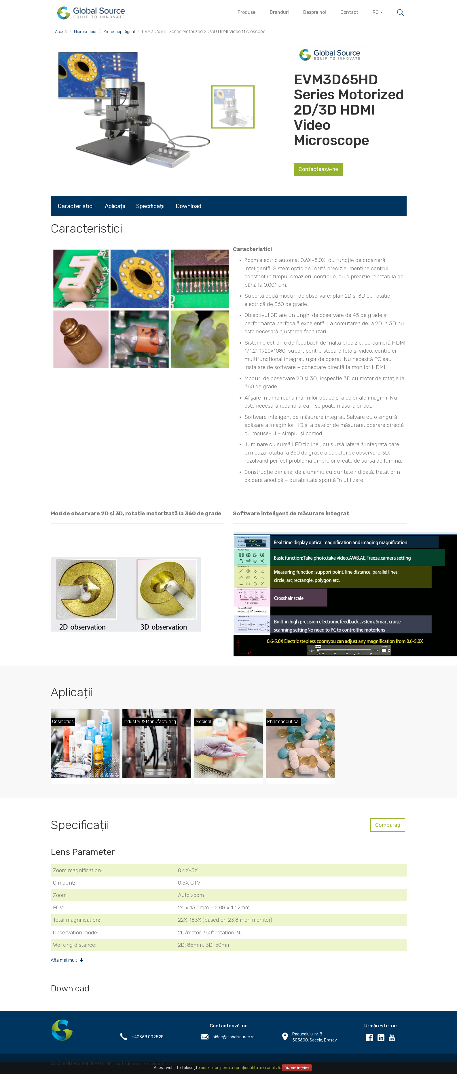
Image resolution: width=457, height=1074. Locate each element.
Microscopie (85, 31)
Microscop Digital (119, 31)
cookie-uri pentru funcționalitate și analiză (240, 1067)
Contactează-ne (318, 169)
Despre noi (314, 12)
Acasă (61, 31)
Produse (246, 12)
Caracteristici (76, 206)
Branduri (279, 12)
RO (378, 12)
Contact (349, 12)
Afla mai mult (67, 960)
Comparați (387, 825)
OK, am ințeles (297, 1068)
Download (189, 206)
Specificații (150, 206)
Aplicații (115, 206)
